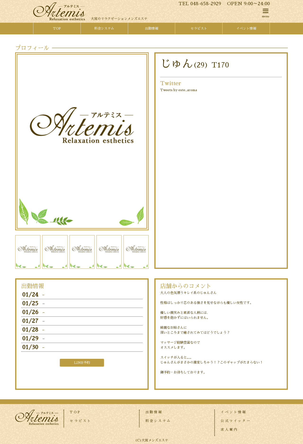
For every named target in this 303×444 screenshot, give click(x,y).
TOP (75, 412)
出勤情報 (154, 412)
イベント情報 (233, 412)
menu (265, 12)
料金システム (158, 420)
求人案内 (229, 429)
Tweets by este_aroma (178, 90)
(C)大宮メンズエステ (151, 440)
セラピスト (80, 420)
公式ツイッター (236, 420)
